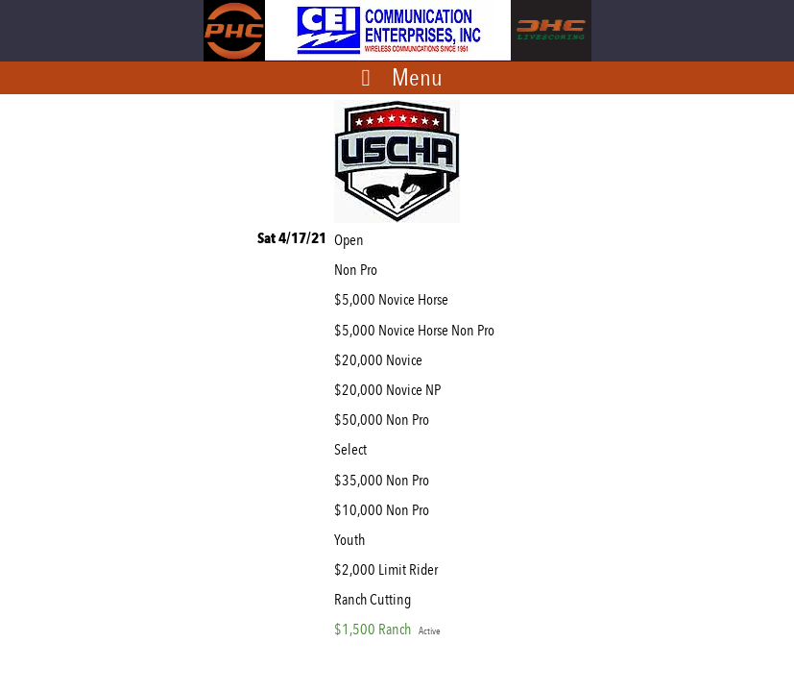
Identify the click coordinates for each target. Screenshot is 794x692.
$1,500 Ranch (388, 629)
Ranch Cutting (375, 599)
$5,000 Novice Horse (394, 299)
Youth (352, 540)
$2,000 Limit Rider (389, 569)
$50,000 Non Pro (384, 419)
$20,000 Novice (381, 360)
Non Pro (358, 269)
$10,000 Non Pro (384, 510)
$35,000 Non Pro (384, 480)
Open (352, 240)
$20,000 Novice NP (390, 390)
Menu (417, 76)
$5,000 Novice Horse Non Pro (417, 330)
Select (353, 449)
